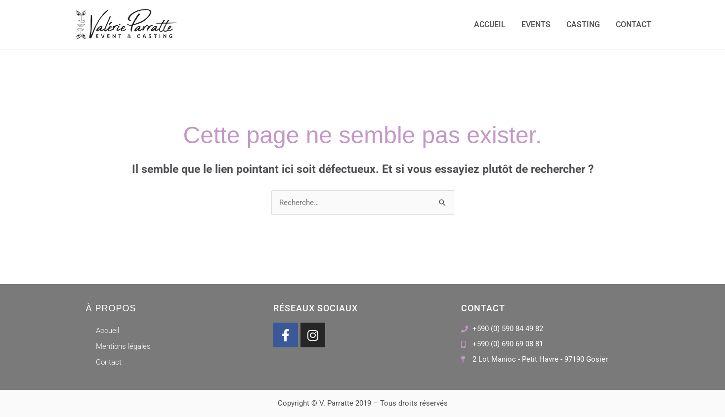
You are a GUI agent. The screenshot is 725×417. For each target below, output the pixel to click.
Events (536, 24)
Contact (633, 24)
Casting (583, 24)
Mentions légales (123, 346)
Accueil (490, 24)
